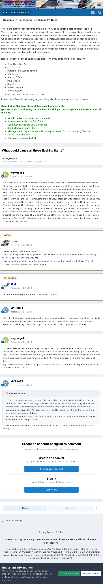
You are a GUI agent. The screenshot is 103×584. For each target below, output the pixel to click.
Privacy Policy (46, 532)
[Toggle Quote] (7, 393)
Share (25, 508)
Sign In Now (51, 489)
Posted (21, 176)
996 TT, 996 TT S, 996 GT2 (32, 161)
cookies (22, 571)
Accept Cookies (69, 573)
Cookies (60, 532)
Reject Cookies (91, 573)
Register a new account (51, 469)
